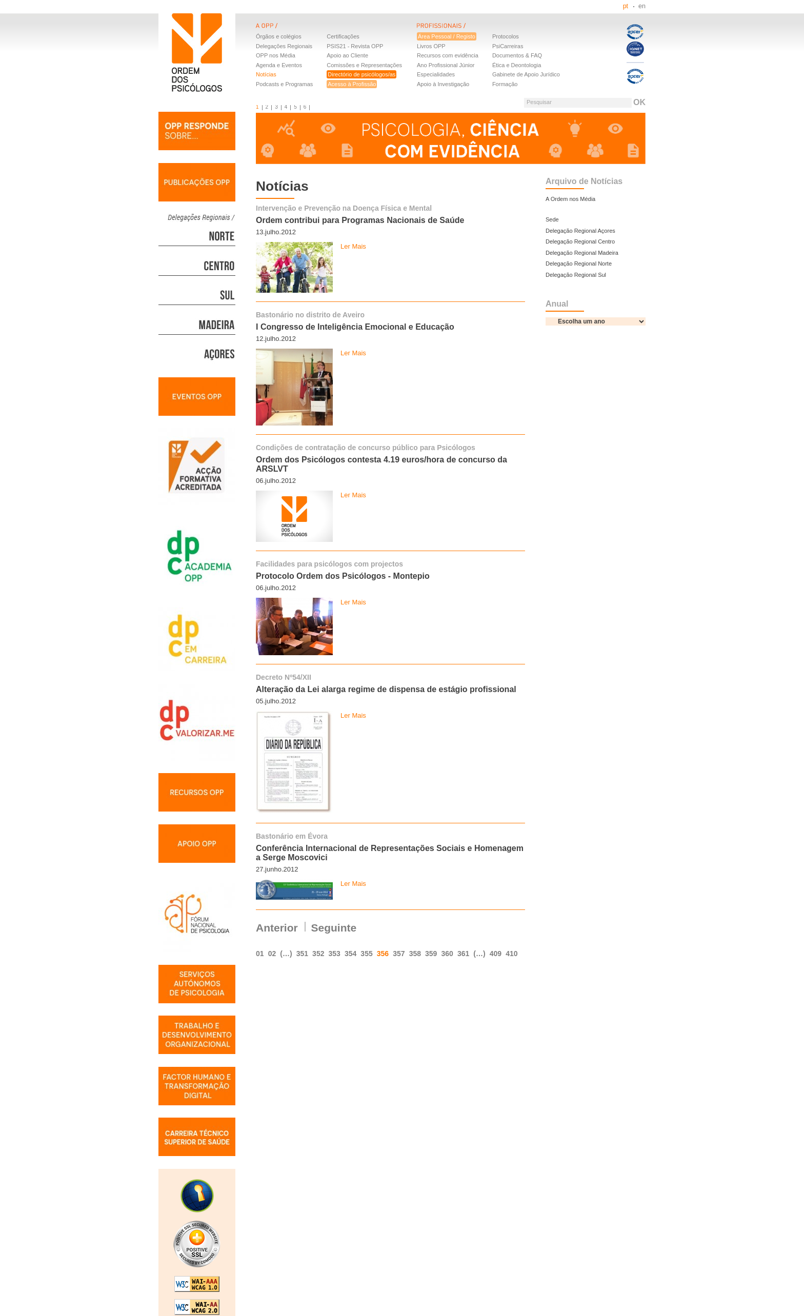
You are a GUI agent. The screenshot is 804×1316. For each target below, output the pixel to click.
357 (399, 953)
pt (625, 6)
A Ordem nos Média (570, 199)
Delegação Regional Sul (576, 275)
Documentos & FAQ (517, 55)
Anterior (277, 928)
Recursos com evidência (447, 55)
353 (334, 953)
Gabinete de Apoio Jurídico (526, 74)
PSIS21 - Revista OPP (355, 46)
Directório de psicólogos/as (361, 74)
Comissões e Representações (364, 65)
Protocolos (505, 36)
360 (447, 953)
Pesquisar (539, 102)
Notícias (266, 74)
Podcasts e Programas (284, 84)
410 (511, 953)
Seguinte (334, 928)
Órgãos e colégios (279, 36)
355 (366, 953)
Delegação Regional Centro (580, 241)
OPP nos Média (275, 55)
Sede (552, 219)
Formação (505, 84)
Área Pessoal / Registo (446, 36)
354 (350, 953)
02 (272, 953)
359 (431, 953)
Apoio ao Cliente (347, 55)
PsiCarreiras (508, 46)
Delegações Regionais (284, 46)
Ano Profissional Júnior (446, 65)
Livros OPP (431, 46)
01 (260, 953)
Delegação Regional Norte (579, 263)
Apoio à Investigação (443, 84)
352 (318, 953)
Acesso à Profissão (352, 84)
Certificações (343, 36)
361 (463, 953)
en (642, 6)
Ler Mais (353, 246)
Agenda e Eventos (279, 65)
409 (495, 953)
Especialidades (436, 74)
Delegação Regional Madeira (582, 253)
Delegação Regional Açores (580, 231)
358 (415, 953)
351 (302, 953)
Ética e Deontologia (516, 65)
